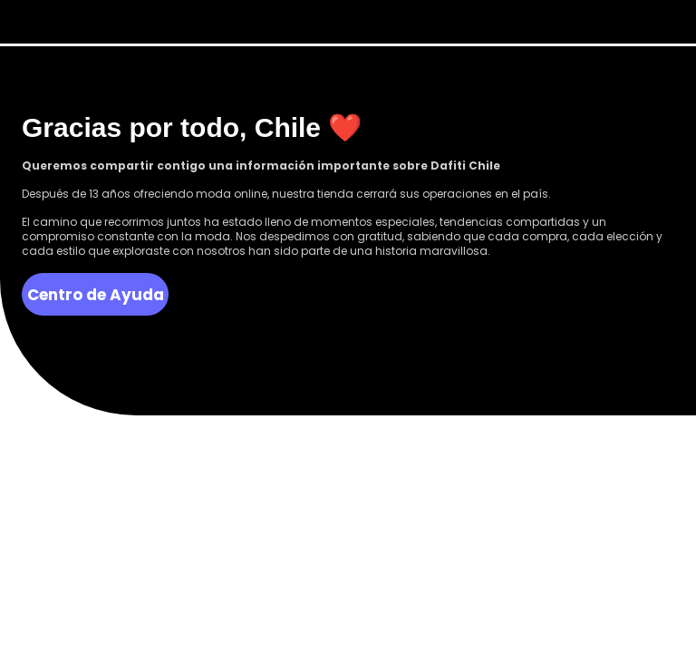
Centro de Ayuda (95, 295)
